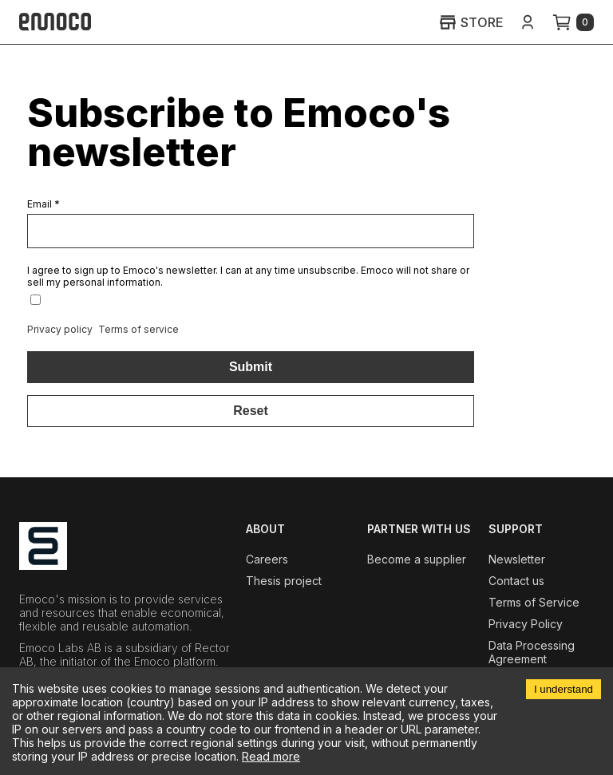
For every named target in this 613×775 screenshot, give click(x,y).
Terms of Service (533, 602)
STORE (470, 22)
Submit (250, 367)
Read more (271, 756)
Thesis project (284, 580)
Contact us (516, 580)
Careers (267, 559)
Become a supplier (416, 559)
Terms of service (138, 329)
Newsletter (516, 559)
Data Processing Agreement (531, 652)
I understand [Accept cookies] (563, 689)
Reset (250, 410)
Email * (43, 204)
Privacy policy (60, 329)
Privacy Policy (525, 624)
